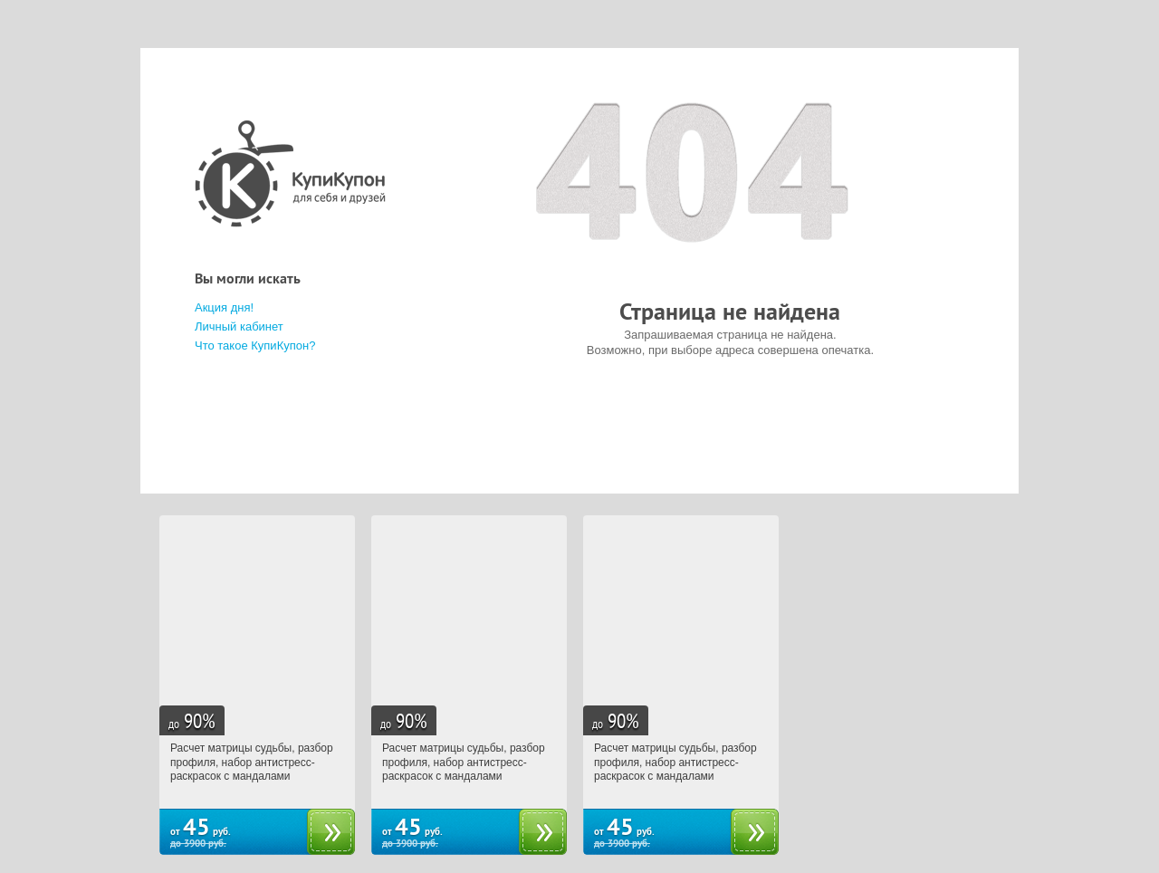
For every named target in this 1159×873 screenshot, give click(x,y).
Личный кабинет (239, 326)
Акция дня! (224, 307)
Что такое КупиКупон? (255, 345)
